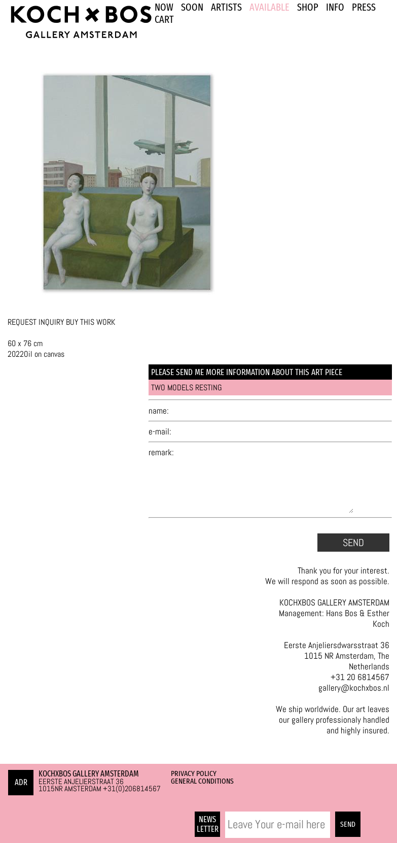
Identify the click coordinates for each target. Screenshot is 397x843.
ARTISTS (226, 7)
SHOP (307, 7)
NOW (164, 7)
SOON (192, 7)
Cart (164, 19)
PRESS (364, 7)
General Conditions (202, 781)
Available (269, 7)
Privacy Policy (193, 773)
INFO (335, 7)
